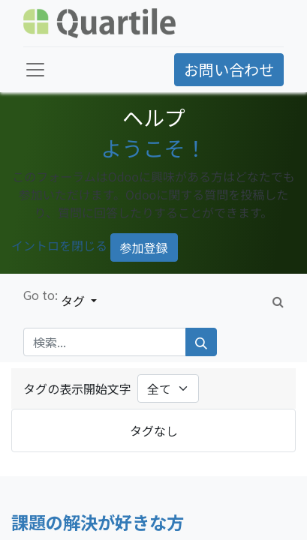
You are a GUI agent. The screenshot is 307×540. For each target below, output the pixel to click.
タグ (74, 301)
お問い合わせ (229, 69)
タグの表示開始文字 (77, 389)
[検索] (201, 342)
